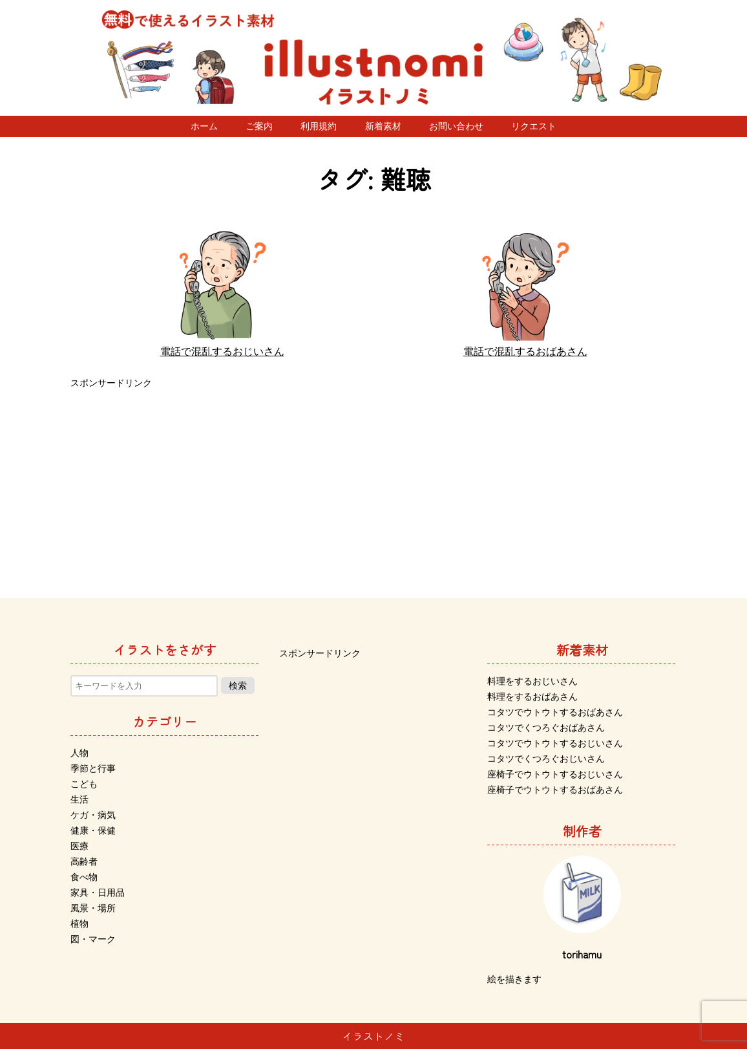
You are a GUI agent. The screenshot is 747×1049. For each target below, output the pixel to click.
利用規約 (318, 126)
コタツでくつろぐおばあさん (546, 727)
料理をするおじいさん (532, 681)
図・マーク (93, 939)
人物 (79, 753)
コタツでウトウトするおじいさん (555, 743)
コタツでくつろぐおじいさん (546, 758)
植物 (79, 923)
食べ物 (84, 877)
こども (84, 784)
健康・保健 (93, 830)
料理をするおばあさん (532, 696)
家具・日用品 (97, 892)
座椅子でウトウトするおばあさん (555, 789)
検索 (238, 685)
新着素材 (383, 126)
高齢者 (84, 861)
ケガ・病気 (93, 815)
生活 (79, 799)
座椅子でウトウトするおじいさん (555, 774)
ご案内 (259, 126)
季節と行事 (93, 768)
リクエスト (533, 126)
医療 (79, 846)
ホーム (204, 126)
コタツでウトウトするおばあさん (555, 712)
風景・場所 (93, 908)
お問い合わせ (456, 126)
